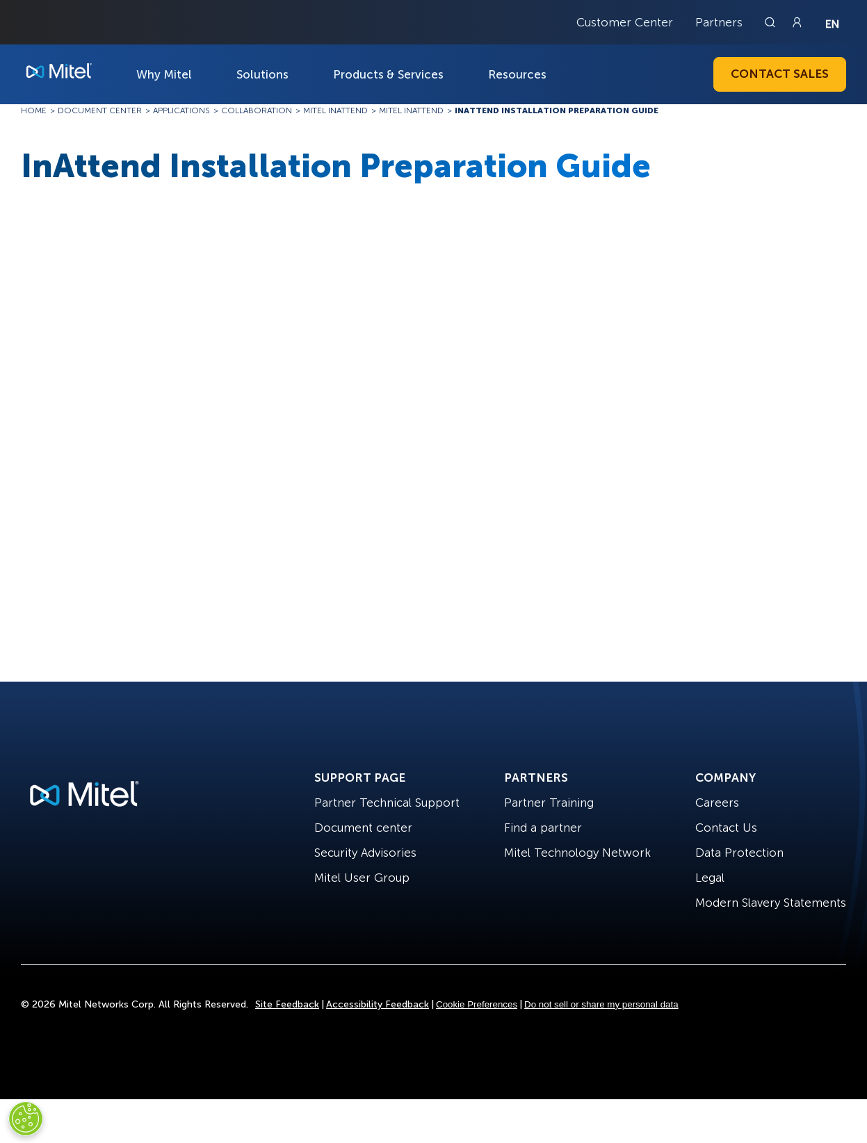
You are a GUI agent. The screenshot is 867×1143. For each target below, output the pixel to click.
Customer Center (624, 22)
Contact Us (726, 827)
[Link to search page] (772, 22)
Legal (709, 878)
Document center (363, 827)
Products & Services (388, 74)
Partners (719, 22)
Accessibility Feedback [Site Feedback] (377, 1004)
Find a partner (543, 827)
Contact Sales (780, 74)
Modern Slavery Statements (770, 903)
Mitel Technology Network (577, 853)
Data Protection (739, 853)
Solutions (262, 74)
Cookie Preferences (476, 1004)
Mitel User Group (362, 878)
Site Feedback (287, 1004)
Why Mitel (164, 74)
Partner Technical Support (387, 802)
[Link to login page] (797, 22)
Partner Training (549, 802)
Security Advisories (365, 853)
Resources (517, 74)
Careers (717, 802)
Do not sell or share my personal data (601, 1004)
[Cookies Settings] (25, 1118)
